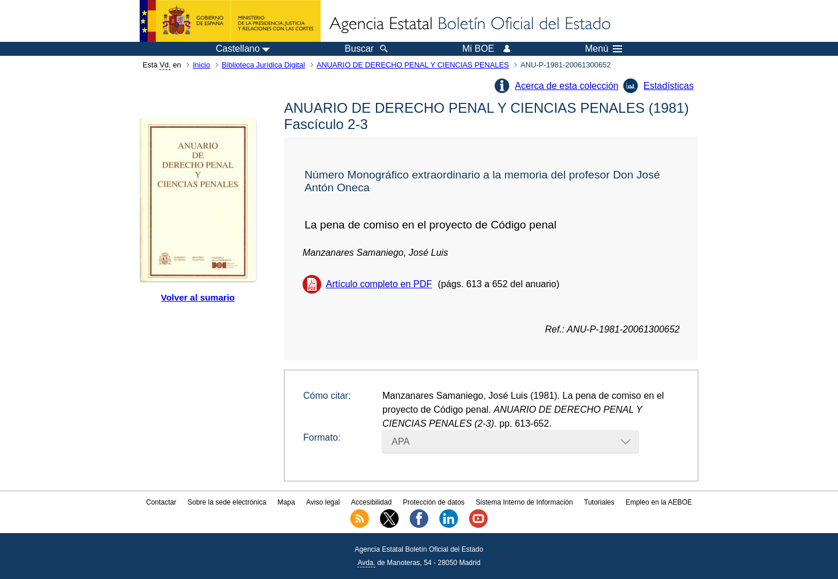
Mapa (286, 502)
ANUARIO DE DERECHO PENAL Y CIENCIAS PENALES (413, 64)
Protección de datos (433, 502)
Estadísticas (669, 86)
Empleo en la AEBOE (659, 502)
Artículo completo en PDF (379, 284)
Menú (603, 48)
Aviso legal (323, 502)
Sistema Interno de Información (524, 502)
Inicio (201, 64)
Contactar (161, 502)
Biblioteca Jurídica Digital (263, 64)
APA (401, 441)
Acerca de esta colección (567, 86)
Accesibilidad (371, 502)
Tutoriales (599, 502)
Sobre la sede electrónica (226, 502)
